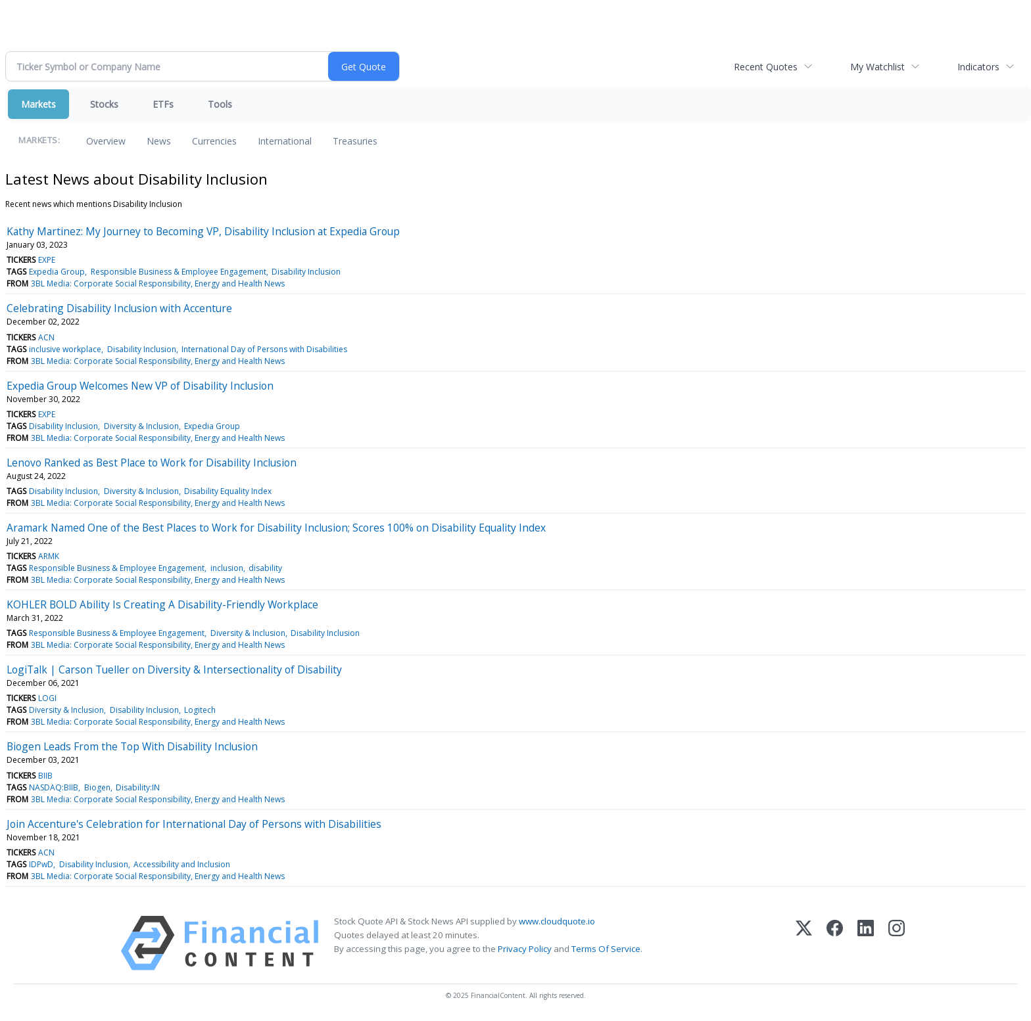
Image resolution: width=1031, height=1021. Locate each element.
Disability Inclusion (306, 271)
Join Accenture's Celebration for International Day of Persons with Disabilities (194, 824)
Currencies (214, 141)
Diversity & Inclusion (141, 426)
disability (265, 568)
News (159, 141)
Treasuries (355, 141)
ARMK (48, 556)
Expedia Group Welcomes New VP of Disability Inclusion (140, 385)
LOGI (47, 698)
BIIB (45, 775)
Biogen (97, 787)
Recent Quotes (766, 66)
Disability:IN (138, 787)
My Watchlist (877, 66)
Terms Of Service (605, 949)
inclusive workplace (65, 349)
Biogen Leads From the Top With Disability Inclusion (132, 746)
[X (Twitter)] (803, 943)
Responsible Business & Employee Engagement (178, 271)
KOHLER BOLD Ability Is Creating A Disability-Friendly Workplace (162, 604)
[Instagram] (896, 943)
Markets (38, 104)
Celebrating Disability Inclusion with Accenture (119, 308)
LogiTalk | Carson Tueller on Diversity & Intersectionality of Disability (174, 669)
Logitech (200, 709)
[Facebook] (834, 943)
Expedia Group (57, 271)
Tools (220, 104)
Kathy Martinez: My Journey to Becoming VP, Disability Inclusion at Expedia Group (203, 231)
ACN (46, 337)
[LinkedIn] (865, 943)
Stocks (104, 104)
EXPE (46, 259)
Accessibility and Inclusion (181, 864)
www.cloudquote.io (557, 921)
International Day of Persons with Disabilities (264, 349)
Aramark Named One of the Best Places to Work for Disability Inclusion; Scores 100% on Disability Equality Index (276, 527)
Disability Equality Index (228, 491)
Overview (106, 141)
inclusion (226, 568)
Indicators (978, 66)
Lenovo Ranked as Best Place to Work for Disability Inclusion (152, 462)
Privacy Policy (525, 949)
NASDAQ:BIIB (53, 787)
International (285, 141)
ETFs (163, 104)
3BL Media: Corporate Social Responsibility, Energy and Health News (158, 283)
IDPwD (41, 864)
